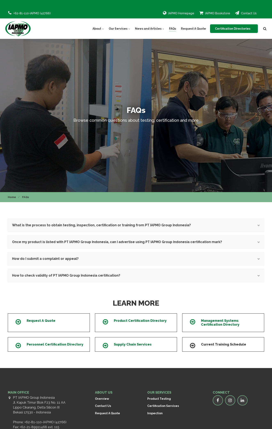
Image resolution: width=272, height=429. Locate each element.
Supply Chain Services (133, 344)
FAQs (172, 28)
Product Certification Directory (140, 321)
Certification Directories (234, 28)
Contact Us (246, 13)
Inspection (155, 413)
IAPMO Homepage (178, 13)
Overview (102, 398)
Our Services (119, 28)
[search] (265, 28)
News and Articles (149, 28)
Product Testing (159, 398)
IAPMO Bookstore (214, 13)
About (98, 28)
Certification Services (163, 406)
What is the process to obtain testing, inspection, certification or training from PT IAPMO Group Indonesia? (136, 225)
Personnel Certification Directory (55, 344)
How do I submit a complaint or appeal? (136, 259)
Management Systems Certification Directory (220, 323)
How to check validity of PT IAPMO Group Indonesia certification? (136, 275)
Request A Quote (193, 28)
